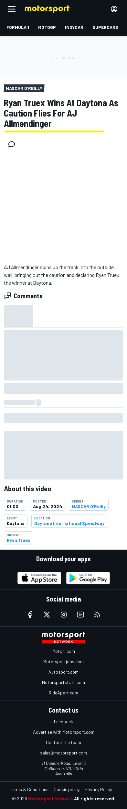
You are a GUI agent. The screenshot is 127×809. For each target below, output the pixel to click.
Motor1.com (63, 651)
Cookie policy (66, 789)
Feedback (63, 721)
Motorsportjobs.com (63, 661)
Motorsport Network (50, 798)
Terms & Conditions (29, 789)
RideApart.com (63, 692)
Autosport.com (63, 672)
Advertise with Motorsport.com (63, 732)
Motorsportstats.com (63, 682)
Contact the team (63, 742)
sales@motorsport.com (63, 752)
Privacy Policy (98, 789)
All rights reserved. (94, 798)
